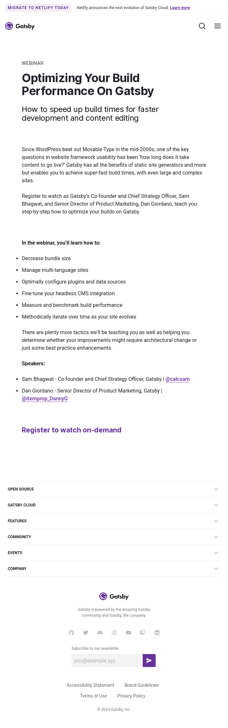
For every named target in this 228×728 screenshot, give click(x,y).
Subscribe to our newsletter (95, 648)
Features (114, 521)
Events (114, 553)
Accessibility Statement (90, 685)
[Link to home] (20, 26)
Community (114, 537)
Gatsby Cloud (114, 505)
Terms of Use (93, 695)
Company (114, 569)
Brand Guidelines (142, 685)
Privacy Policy (131, 695)
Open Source (114, 489)
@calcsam (177, 379)
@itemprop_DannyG (45, 398)
